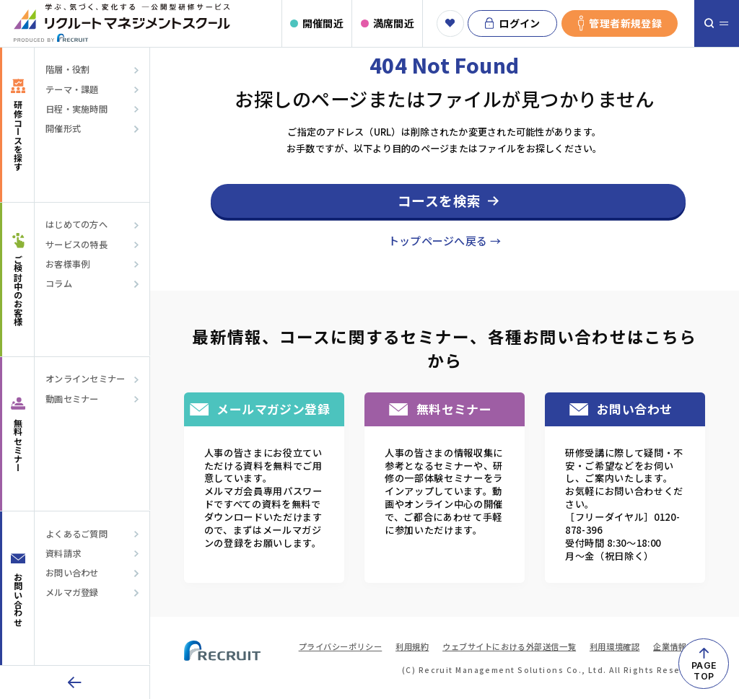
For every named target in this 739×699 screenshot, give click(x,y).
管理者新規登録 (620, 24)
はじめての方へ (76, 225)
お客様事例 (67, 264)
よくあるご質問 (76, 534)
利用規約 (412, 646)
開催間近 (323, 23)
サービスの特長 (76, 245)
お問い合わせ (72, 573)
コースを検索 (439, 200)
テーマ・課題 (72, 90)
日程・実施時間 (76, 109)
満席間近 (393, 23)
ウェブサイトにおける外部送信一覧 (509, 646)
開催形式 (63, 129)
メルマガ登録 (72, 592)
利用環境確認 (614, 646)
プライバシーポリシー (340, 646)
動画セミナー (72, 399)
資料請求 (63, 554)
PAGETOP (703, 670)
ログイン (513, 24)
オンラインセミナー (85, 379)
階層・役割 (67, 69)
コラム (58, 284)
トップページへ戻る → (444, 240)
